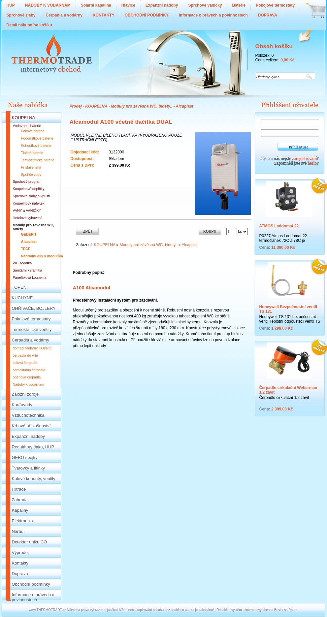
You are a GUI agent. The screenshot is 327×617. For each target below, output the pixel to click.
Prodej (76, 106)
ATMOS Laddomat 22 (279, 226)
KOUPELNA (96, 106)
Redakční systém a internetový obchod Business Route (256, 610)
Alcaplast (184, 106)
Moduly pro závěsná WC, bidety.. (141, 106)
